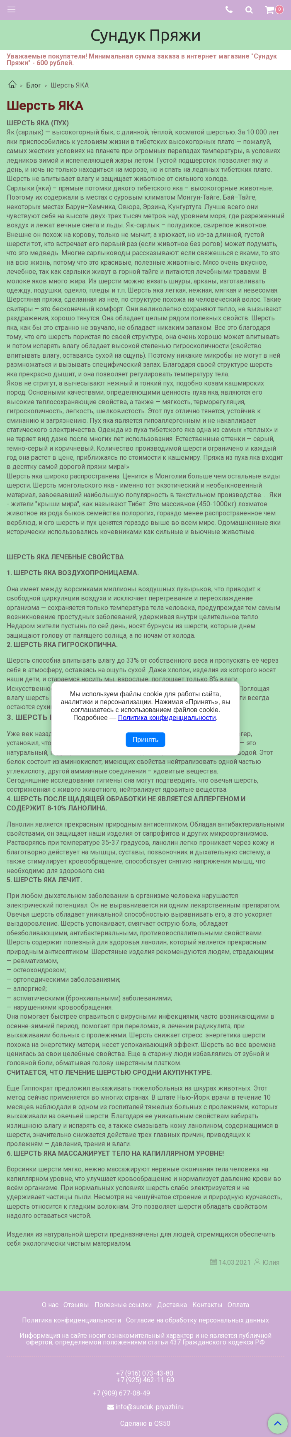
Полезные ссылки (123, 1305)
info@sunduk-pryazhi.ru (150, 1407)
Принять (146, 739)
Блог (33, 85)
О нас (50, 1305)
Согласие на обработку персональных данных (197, 1320)
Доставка (172, 1305)
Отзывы (76, 1305)
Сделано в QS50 (145, 1423)
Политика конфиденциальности (71, 1320)
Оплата (238, 1305)
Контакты (207, 1305)
